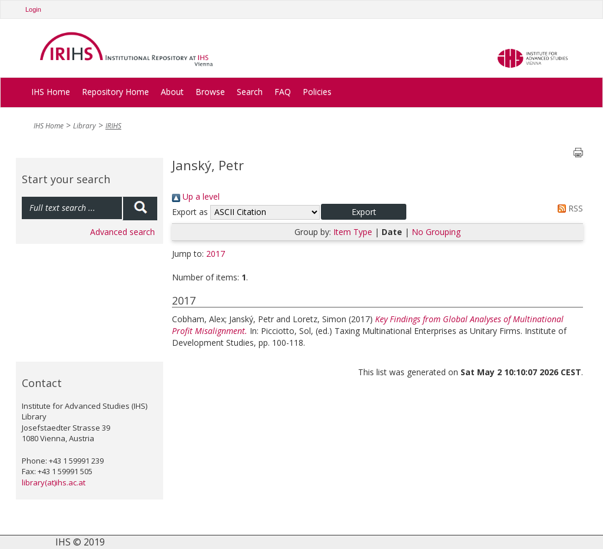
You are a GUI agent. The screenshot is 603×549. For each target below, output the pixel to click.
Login (33, 9)
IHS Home (50, 91)
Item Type (352, 231)
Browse (210, 91)
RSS (568, 208)
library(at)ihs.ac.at (53, 482)
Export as (190, 211)
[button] (363, 212)
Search (250, 91)
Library (84, 126)
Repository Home (115, 91)
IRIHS (113, 126)
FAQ (282, 91)
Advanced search (122, 231)
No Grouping (436, 231)
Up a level (196, 196)
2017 (215, 253)
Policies (317, 91)
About (172, 91)
